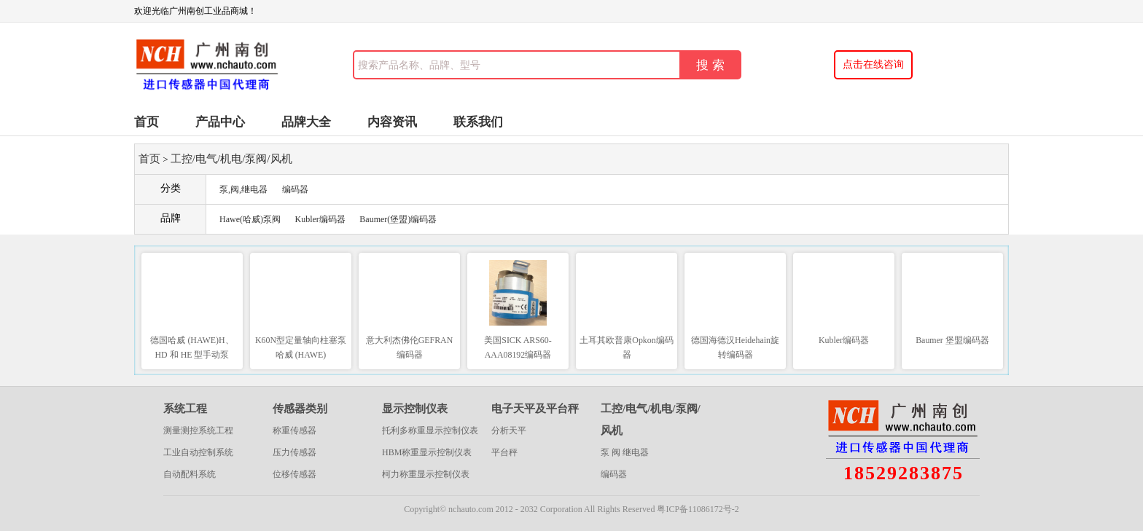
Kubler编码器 (319, 219)
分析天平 (508, 430)
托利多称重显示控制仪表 (430, 430)
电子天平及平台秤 (535, 408)
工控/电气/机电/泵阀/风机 (231, 159)
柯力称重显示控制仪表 (425, 474)
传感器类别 (300, 408)
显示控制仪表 (415, 408)
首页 (146, 122)
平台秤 (504, 452)
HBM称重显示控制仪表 (427, 452)
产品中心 (220, 122)
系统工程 (185, 408)
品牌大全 (306, 122)
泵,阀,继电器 (243, 189)
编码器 (295, 189)
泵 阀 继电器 (625, 452)
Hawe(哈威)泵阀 (250, 219)
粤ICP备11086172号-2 (697, 509)
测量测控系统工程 (198, 430)
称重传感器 (294, 430)
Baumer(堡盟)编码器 (398, 219)
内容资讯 (392, 122)
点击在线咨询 (873, 64)
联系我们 (478, 122)
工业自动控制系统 (198, 452)
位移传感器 (294, 474)
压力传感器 (294, 452)
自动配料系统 (189, 474)
